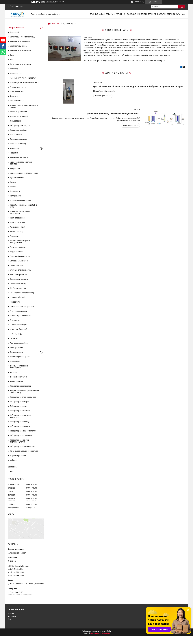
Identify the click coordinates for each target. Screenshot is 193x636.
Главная (94, 14)
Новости (161, 14)
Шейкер (13, 372)
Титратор (14, 338)
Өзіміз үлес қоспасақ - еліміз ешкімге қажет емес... (113, 113)
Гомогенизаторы (17, 92)
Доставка (131, 14)
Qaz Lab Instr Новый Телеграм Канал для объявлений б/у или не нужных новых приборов (139, 86)
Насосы (13, 182)
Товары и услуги (114, 14)
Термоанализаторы (18, 325)
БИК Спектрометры (18, 274)
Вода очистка (15, 73)
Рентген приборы (17, 247)
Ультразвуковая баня (19, 343)
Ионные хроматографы (20, 357)
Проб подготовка (17, 222)
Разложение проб (17, 227)
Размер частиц (16, 231)
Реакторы (14, 236)
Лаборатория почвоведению (22, 446)
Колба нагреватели (18, 112)
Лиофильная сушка (18, 139)
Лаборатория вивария (19, 401)
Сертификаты (173, 14)
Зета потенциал (16, 101)
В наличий (14, 32)
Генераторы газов (18, 87)
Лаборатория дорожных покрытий (20, 416)
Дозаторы (14, 96)
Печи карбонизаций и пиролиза (24, 451)
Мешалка (14, 153)
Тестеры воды (16, 334)
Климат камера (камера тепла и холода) (24, 106)
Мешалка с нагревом (19, 157)
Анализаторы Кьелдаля (20, 41)
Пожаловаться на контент (100, 633)
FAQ (183, 14)
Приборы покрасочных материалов (20, 212)
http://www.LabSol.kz (19, 566)
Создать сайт (51, 2)
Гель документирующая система (24, 82)
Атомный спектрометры (20, 270)
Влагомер (14, 69)
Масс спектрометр (18, 144)
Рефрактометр (16, 252)
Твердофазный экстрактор (22, 306)
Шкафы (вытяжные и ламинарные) (19, 367)
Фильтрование (16, 347)
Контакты (142, 14)
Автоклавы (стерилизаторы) (22, 37)
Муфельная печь (17, 177)
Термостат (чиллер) (18, 329)
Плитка (13, 187)
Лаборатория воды (18, 406)
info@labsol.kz (16, 569)
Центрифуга (15, 361)
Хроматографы (16, 352)
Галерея (152, 14)
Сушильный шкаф (17, 297)
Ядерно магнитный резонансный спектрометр (24, 391)
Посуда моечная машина (20, 200)
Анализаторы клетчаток (20, 50)
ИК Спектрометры (18, 288)
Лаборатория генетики (20, 411)
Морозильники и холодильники (24, 173)
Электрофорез (16, 381)
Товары (11, 613)
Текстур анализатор (18, 311)
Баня (12, 55)
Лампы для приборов (19, 130)
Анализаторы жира (18, 46)
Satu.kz (108, 631)
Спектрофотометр (18, 284)
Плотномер (15, 191)
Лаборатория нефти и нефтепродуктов (19, 441)
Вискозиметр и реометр (20, 64)
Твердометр (15, 302)
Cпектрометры (16, 265)
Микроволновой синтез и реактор (21, 163)
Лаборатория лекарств (20, 426)
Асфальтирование (18, 455)
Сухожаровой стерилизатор (22, 293)
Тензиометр (15, 320)
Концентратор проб (19, 116)
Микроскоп (15, 168)
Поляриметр (15, 196)
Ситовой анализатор (19, 261)
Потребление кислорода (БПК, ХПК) (23, 206)
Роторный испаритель (20, 256)
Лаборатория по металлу (21, 435)
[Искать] (181, 6)
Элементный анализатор (20, 386)
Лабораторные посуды (20, 125)
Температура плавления (20, 316)
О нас (102, 14)
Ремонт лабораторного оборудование (20, 242)
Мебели (13, 460)
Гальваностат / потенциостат (23, 78)
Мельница (14, 148)
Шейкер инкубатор (18, 377)
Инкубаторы (15, 121)
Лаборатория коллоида (20, 422)
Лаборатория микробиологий (23, 431)
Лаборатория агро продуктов (23, 397)
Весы (12, 60)
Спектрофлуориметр (19, 279)
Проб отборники (17, 218)
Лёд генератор (16, 134)
